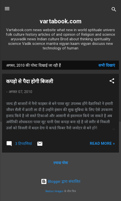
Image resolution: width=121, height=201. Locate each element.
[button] (112, 82)
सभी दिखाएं (106, 65)
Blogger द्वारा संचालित (60, 181)
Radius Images (54, 191)
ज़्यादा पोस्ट (60, 163)
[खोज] (114, 10)
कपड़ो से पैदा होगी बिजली (29, 81)
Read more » (102, 143)
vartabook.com (60, 21)
